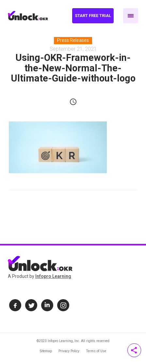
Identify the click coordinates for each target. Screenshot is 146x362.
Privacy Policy (68, 351)
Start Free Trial (93, 15)
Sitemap (46, 351)
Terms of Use (96, 351)
